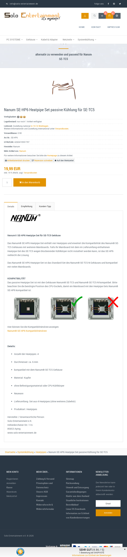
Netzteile (67, 39)
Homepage (52, 155)
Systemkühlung (86, 39)
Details (10, 206)
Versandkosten (61, 128)
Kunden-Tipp (45, 206)
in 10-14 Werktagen (39, 126)
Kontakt (96, 27)
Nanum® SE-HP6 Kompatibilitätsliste (27, 330)
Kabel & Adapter (49, 39)
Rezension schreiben (43, 160)
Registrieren (12, 478)
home (82, 27)
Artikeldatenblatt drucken (18, 160)
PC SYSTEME (13, 39)
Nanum (22, 151)
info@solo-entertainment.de (22, 3)
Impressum (113, 27)
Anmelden (11, 483)
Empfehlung (26, 206)
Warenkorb (11, 491)
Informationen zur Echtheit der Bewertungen (91, 555)
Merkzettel (11, 496)
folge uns (99, 3)
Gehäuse (30, 39)
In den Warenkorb (29, 182)
